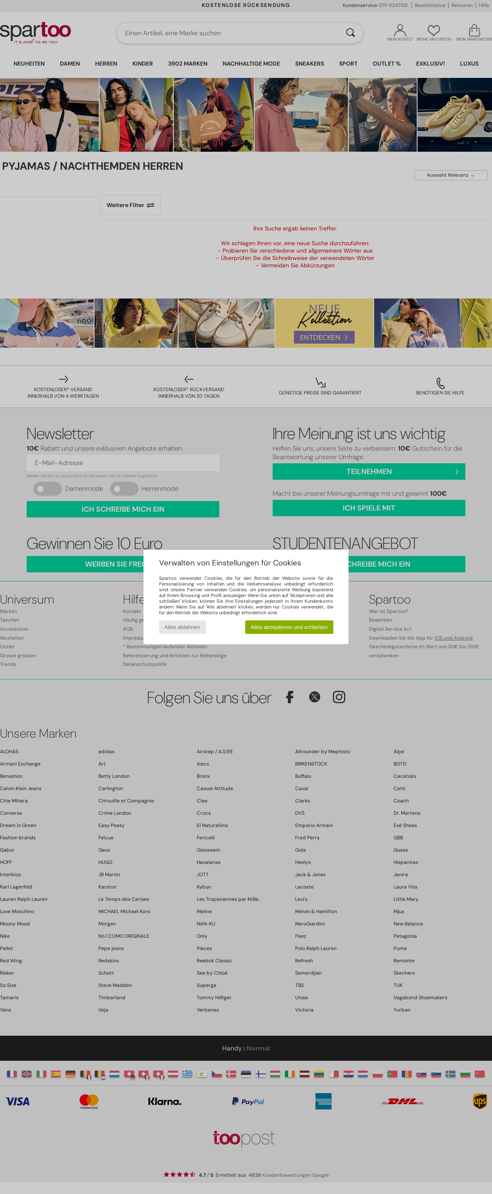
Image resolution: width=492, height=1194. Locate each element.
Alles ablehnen (182, 627)
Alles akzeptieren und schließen (289, 627)
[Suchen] (350, 33)
